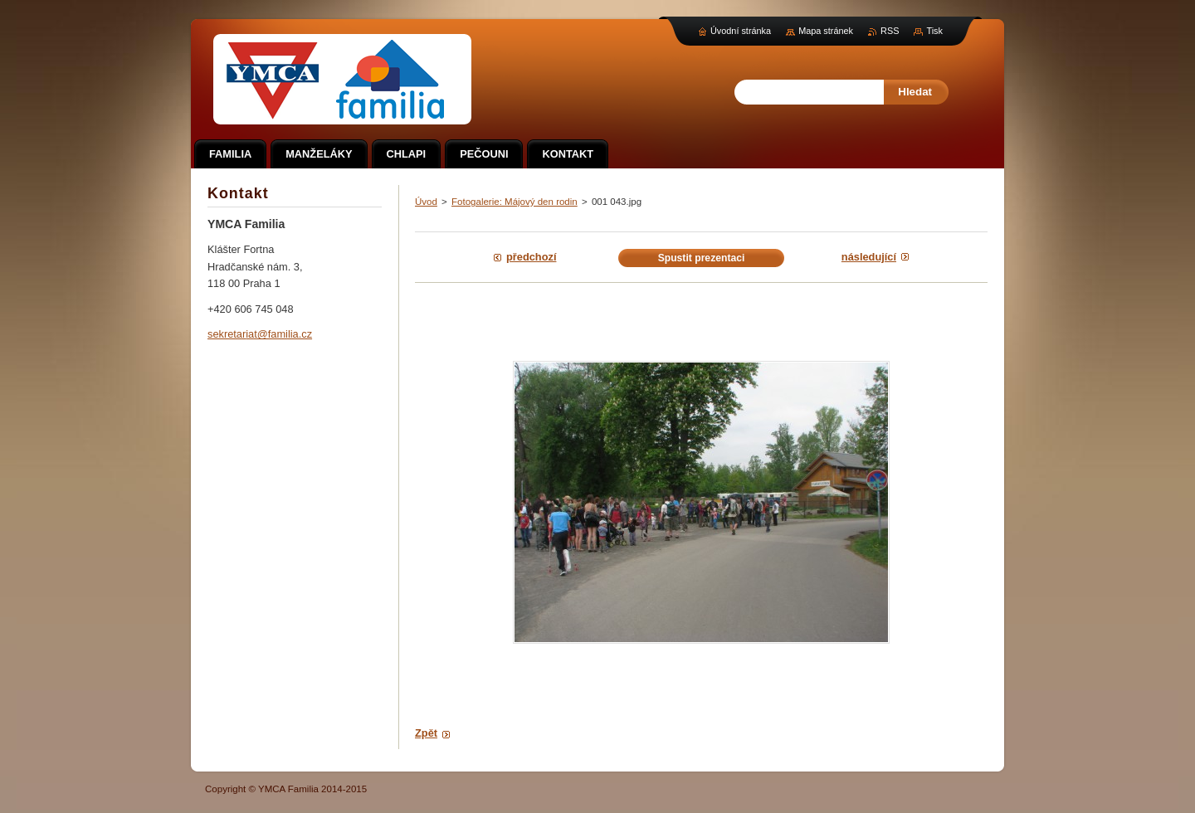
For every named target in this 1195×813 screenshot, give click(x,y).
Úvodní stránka (740, 31)
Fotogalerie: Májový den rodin (514, 202)
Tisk (934, 31)
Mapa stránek (825, 31)
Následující (868, 257)
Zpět (426, 733)
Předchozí (531, 257)
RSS (889, 31)
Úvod (426, 202)
